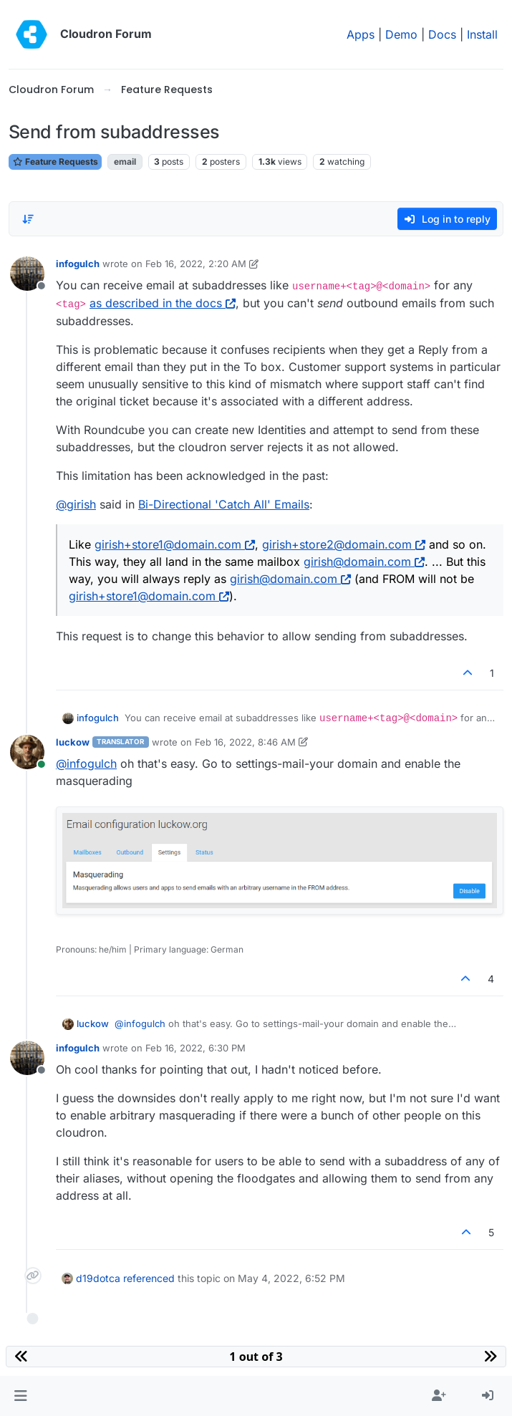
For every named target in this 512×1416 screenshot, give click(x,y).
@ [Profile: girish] (76, 504)
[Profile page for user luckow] (27, 752)
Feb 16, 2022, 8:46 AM (245, 742)
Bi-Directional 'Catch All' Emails (223, 504)
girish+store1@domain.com (175, 544)
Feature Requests (55, 161)
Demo (401, 34)
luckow (73, 742)
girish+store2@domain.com (343, 544)
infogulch (78, 263)
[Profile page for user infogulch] (27, 273)
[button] (20, 1396)
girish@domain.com (364, 561)
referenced (149, 1278)
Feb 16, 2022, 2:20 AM (195, 263)
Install (482, 34)
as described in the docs (163, 303)
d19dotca (98, 1278)
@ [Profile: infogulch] (86, 763)
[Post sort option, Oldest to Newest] (28, 219)
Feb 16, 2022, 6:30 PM (195, 1048)
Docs (442, 34)
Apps (361, 34)
